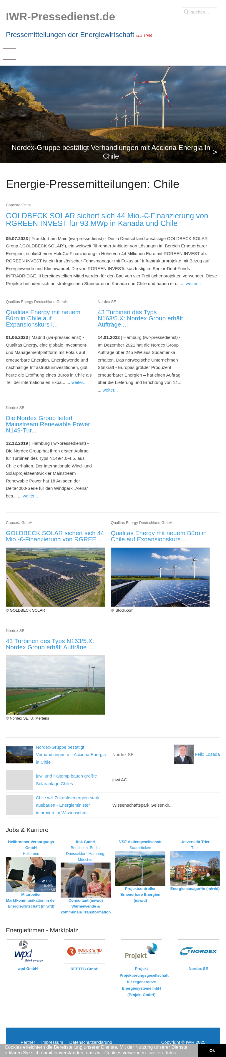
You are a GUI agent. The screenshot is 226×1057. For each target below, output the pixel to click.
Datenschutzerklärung (90, 1042)
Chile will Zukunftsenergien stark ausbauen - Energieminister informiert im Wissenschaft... (67, 805)
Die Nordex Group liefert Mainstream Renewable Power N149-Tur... (48, 424)
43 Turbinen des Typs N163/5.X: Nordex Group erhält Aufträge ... (140, 318)
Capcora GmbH (19, 205)
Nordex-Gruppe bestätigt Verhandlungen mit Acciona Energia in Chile (71, 755)
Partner (28, 1042)
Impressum (52, 1042)
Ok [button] (212, 1050)
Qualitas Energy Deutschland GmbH (37, 301)
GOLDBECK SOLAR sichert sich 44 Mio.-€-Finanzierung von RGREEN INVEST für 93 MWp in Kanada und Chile (107, 219)
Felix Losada (197, 754)
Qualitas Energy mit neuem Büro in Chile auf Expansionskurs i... (43, 318)
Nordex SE (107, 301)
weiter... (193, 283)
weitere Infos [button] (162, 1052)
